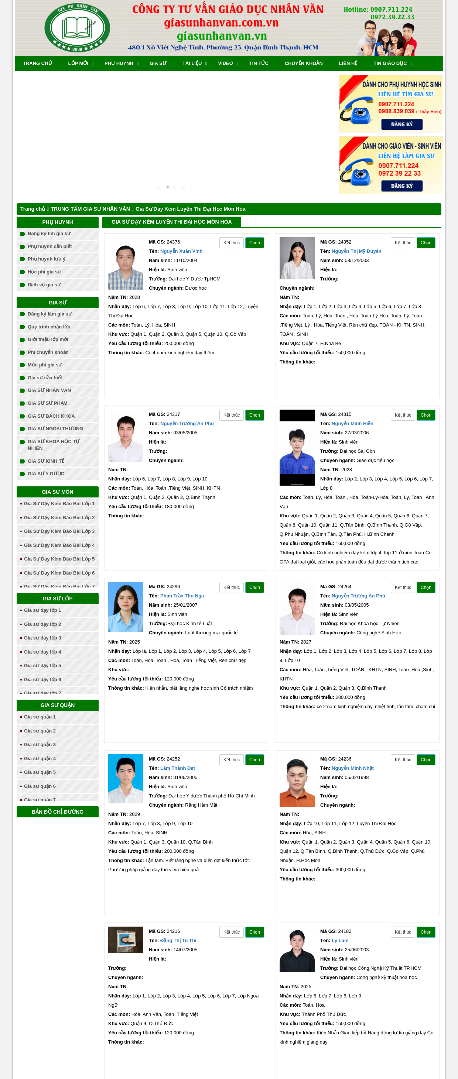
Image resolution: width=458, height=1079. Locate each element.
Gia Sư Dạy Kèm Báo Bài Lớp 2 (59, 517)
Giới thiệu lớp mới (48, 339)
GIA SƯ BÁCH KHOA (51, 416)
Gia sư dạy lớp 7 (42, 693)
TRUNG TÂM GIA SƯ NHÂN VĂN (90, 209)
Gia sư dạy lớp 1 (42, 610)
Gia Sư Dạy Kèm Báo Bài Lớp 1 (59, 503)
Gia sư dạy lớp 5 (42, 665)
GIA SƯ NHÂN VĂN (49, 390)
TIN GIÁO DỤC (390, 63)
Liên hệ (348, 63)
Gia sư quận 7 (40, 800)
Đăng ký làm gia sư (50, 314)
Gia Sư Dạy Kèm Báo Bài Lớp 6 (59, 573)
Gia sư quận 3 (40, 744)
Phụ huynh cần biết (50, 246)
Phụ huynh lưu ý (46, 259)
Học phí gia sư (44, 272)
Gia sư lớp (57, 598)
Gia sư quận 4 (40, 758)
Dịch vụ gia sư (44, 284)
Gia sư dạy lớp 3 (42, 638)
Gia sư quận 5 (40, 772)
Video (225, 63)
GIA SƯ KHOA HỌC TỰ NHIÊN (53, 445)
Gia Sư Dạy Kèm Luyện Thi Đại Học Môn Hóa (191, 209)
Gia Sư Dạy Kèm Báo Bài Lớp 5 (59, 559)
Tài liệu (192, 63)
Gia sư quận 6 (40, 786)
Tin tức (259, 63)
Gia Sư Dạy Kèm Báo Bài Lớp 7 (59, 586)
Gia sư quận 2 (40, 731)
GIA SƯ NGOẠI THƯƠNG (55, 428)
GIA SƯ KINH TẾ (46, 461)
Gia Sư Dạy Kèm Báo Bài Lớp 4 (59, 545)
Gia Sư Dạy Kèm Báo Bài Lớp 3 (59, 531)
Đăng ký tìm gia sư (49, 233)
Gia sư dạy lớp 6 (42, 679)
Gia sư (158, 63)
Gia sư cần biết (45, 377)
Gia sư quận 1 (40, 717)
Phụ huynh (119, 63)
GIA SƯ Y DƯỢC (46, 473)
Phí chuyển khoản (48, 352)
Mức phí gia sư (45, 365)
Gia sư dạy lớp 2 (42, 624)
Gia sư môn (57, 492)
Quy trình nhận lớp (49, 327)
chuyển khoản (304, 63)
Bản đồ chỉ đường (57, 812)
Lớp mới (78, 63)
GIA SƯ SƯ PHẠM (48, 403)
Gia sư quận (58, 705)
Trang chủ (37, 63)
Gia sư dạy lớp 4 (42, 652)
